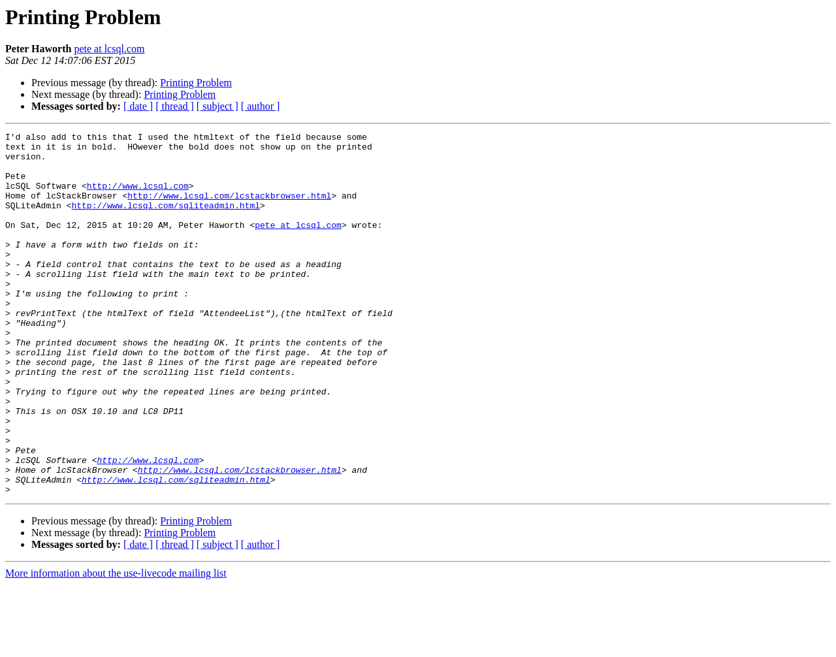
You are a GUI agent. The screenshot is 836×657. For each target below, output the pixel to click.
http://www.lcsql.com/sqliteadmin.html (165, 221)
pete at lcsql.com (109, 48)
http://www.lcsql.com (138, 197)
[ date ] (138, 106)
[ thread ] (174, 106)
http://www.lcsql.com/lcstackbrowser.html (229, 209)
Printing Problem (196, 82)
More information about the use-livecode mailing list (116, 645)
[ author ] (260, 106)
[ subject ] (217, 106)
